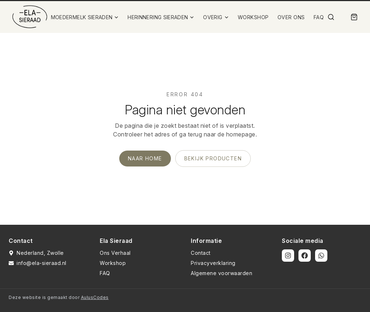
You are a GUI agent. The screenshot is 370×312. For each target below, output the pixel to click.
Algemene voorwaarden (221, 273)
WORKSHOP (253, 17)
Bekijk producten (213, 158)
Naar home (145, 158)
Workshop (113, 263)
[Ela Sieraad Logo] (30, 17)
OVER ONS (291, 17)
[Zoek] (331, 17)
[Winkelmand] (354, 17)
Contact (201, 253)
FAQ (319, 17)
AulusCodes (95, 297)
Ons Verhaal (115, 253)
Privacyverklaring (213, 263)
